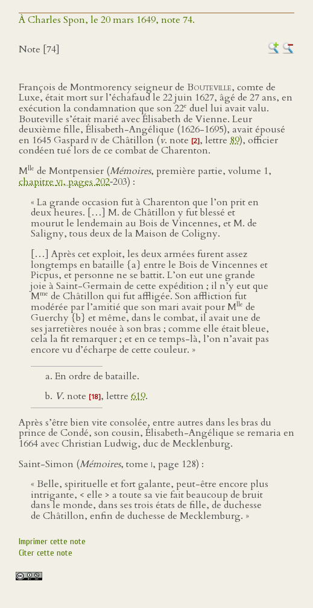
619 (138, 396)
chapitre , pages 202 (64, 181)
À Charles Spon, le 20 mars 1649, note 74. (107, 19)
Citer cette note (45, 553)
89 (234, 140)
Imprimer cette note (52, 541)
